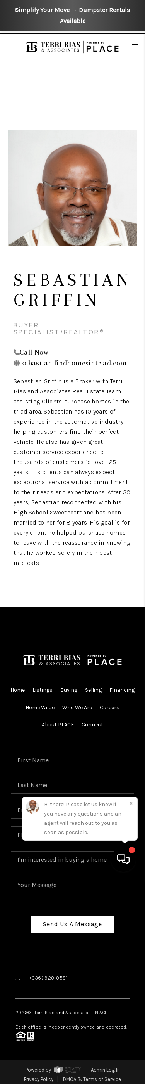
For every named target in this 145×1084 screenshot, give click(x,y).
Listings (42, 690)
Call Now (34, 352)
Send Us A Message (72, 924)
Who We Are (77, 707)
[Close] (131, 1006)
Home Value (40, 707)
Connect (92, 724)
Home (17, 690)
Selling (93, 690)
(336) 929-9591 (49, 978)
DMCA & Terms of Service (92, 1079)
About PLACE (58, 724)
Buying (68, 690)
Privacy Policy (38, 1079)
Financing (122, 690)
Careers (109, 707)
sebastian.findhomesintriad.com (74, 363)
